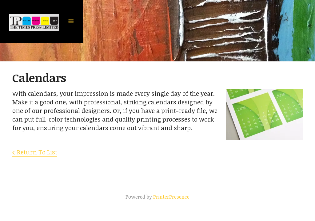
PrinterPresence (171, 196)
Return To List (37, 152)
